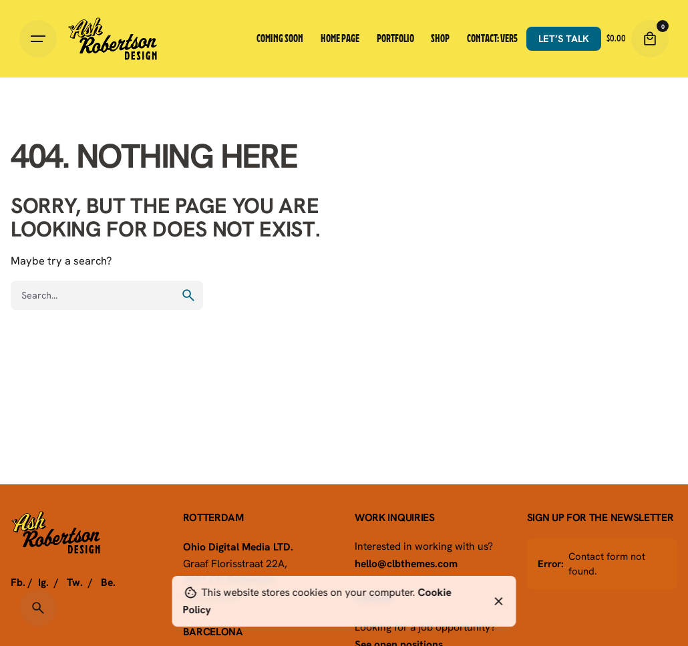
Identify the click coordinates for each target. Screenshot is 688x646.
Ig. (43, 582)
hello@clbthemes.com (406, 563)
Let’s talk (563, 38)
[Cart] (650, 38)
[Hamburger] (38, 38)
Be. (108, 582)
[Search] (38, 608)
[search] (188, 295)
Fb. (18, 582)
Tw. (75, 582)
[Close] (499, 601)
